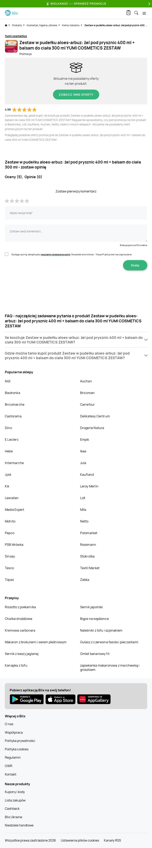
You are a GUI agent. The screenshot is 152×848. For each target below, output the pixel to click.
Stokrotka (87, 556)
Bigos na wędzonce (94, 618)
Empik (84, 439)
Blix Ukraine (13, 817)
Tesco (9, 568)
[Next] (149, 3)
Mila (83, 509)
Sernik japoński (91, 607)
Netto (84, 521)
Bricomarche (14, 404)
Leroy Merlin (89, 486)
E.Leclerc (12, 439)
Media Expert (14, 509)
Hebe (9, 451)
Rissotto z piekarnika (20, 607)
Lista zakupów (15, 800)
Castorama (13, 416)
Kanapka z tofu (16, 665)
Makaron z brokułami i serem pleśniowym (36, 642)
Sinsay (10, 556)
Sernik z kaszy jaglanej (22, 654)
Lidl (82, 498)
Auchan (86, 381)
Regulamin (13, 757)
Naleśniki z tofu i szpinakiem (101, 630)
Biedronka (12, 393)
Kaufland (87, 474)
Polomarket (88, 533)
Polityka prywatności (20, 740)
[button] (76, 340)
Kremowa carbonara (20, 630)
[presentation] (76, 283)
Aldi (7, 381)
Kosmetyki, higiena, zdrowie (42, 25)
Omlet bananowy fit (95, 654)
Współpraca (14, 732)
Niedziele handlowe (19, 825)
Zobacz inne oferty (76, 94)
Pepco (9, 533)
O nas (9, 724)
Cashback (12, 808)
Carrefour (87, 404)
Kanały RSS (112, 840)
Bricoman (87, 393)
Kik (7, 486)
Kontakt (10, 774)
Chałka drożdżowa (18, 618)
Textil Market (90, 568)
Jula (83, 463)
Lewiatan (12, 498)
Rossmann (88, 544)
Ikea (83, 451)
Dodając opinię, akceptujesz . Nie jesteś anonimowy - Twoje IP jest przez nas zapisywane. (71, 254)
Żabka (84, 579)
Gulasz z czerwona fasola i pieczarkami (109, 642)
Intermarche (14, 463)
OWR (8, 766)
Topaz (9, 579)
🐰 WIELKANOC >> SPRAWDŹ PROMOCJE (76, 3)
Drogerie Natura (92, 428)
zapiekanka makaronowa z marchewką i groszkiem (110, 667)
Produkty (17, 25)
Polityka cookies (16, 749)
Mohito (10, 521)
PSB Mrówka (14, 544)
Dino (8, 428)
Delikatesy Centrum (95, 416)
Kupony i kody (15, 792)
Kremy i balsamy (71, 25)
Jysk (8, 474)
